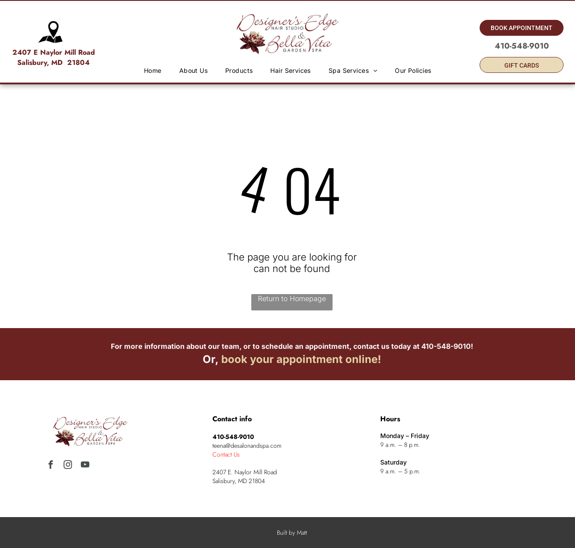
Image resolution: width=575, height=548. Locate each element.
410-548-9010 (446, 346)
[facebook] (50, 465)
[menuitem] (152, 70)
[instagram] (67, 465)
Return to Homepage (292, 298)
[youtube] (85, 465)
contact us (371, 346)
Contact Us (226, 454)
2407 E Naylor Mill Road (53, 52)
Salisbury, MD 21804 (53, 62)
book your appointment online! (301, 359)
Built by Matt (292, 532)
